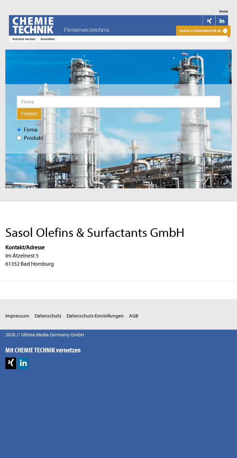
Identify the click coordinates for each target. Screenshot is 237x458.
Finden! (29, 114)
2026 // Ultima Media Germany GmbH (44, 335)
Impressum (17, 316)
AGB (133, 316)
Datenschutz (48, 316)
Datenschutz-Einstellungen (95, 316)
